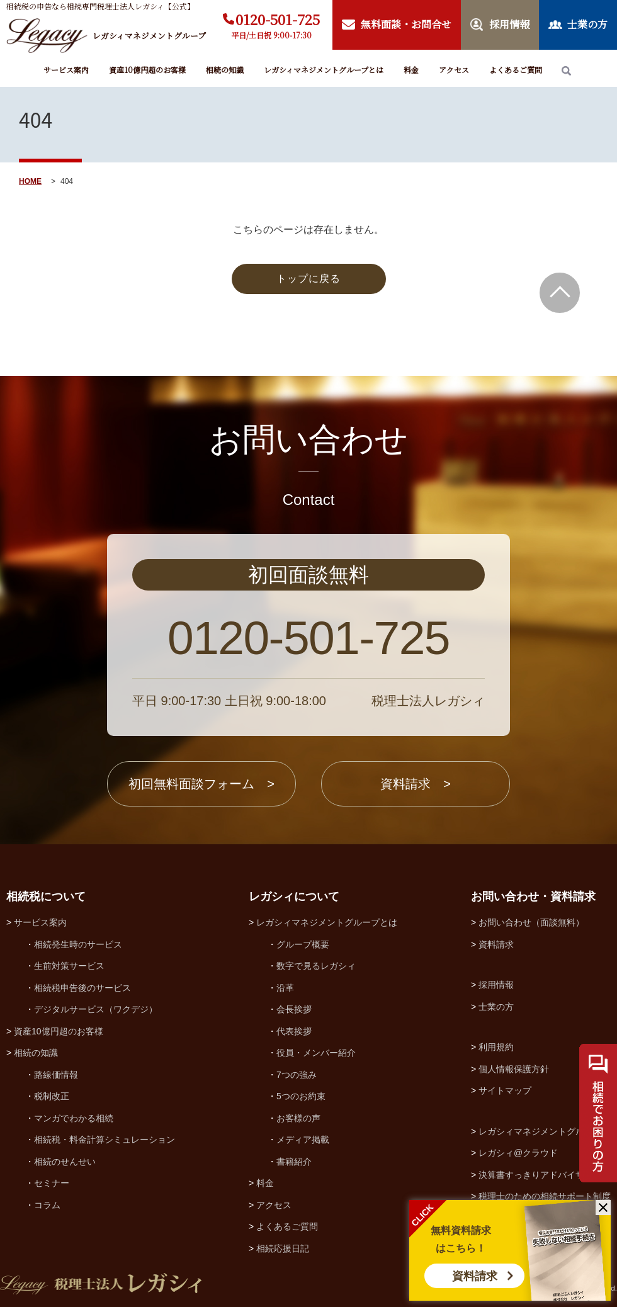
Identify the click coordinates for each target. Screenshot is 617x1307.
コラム (47, 1205)
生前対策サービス (69, 966)
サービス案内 (66, 69)
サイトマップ (504, 1090)
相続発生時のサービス (78, 944)
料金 (411, 69)
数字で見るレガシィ (316, 966)
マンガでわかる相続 (73, 1118)
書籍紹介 (294, 1162)
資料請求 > (415, 784)
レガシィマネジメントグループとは (323, 69)
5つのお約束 (300, 1096)
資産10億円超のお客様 (147, 69)
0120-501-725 (277, 19)
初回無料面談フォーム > (201, 784)
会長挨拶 (294, 1009)
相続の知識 (225, 69)
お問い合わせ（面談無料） (531, 922)
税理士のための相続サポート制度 (544, 1196)
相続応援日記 (282, 1248)
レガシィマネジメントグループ (540, 1131)
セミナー (51, 1183)
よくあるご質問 (515, 69)
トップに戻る (308, 278)
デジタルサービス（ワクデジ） (95, 1009)
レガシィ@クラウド (518, 1153)
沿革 (285, 988)
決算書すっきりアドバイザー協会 (544, 1175)
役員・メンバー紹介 (316, 1053)
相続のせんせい (65, 1162)
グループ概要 (302, 944)
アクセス (454, 69)
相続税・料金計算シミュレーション (104, 1139)
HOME (30, 181)
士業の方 (496, 1007)
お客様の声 (298, 1118)
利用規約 (496, 1047)
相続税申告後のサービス (82, 988)
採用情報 (496, 985)
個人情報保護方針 (513, 1069)
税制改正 (51, 1096)
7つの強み (296, 1075)
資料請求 (474, 1276)
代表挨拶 (294, 1031)
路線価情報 (56, 1075)
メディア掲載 (302, 1139)
